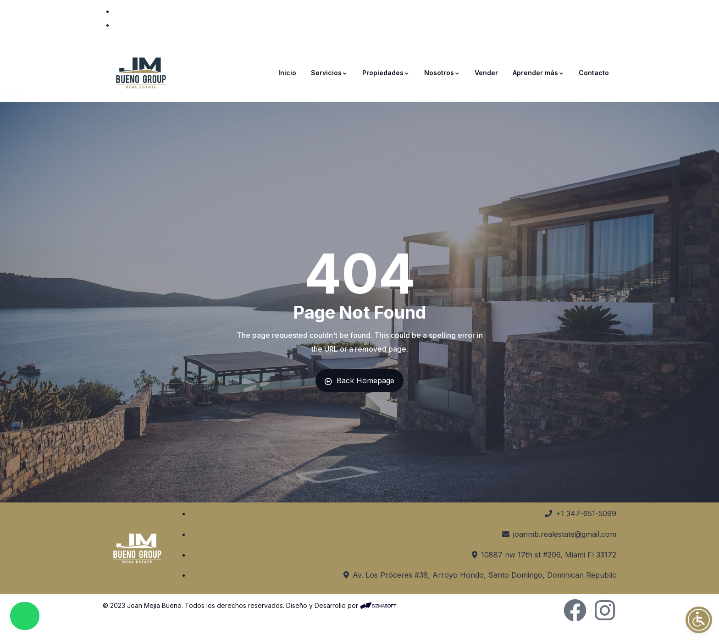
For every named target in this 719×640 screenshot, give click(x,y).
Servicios (329, 73)
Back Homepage (359, 380)
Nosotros (442, 73)
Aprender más (538, 73)
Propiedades (385, 73)
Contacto (594, 73)
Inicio (287, 73)
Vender (486, 73)
